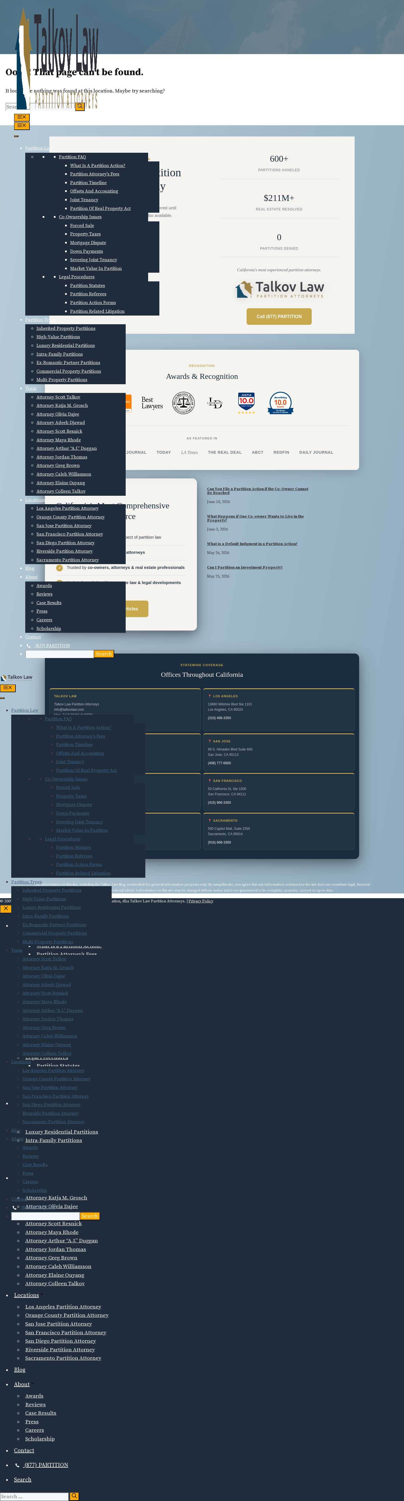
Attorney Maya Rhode (58, 440)
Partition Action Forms (93, 302)
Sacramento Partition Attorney (67, 560)
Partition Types (40, 320)
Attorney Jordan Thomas (61, 457)
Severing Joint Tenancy (93, 260)
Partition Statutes (87, 285)
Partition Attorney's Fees (94, 174)
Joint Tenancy (84, 200)
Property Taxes (85, 234)
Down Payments (86, 251)
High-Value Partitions (58, 337)
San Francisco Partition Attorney (69, 534)
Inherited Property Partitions (65, 328)
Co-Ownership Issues (80, 217)
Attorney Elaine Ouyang (60, 483)
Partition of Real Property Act (100, 208)
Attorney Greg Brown (58, 465)
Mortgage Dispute (88, 242)
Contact (33, 637)
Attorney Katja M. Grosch (62, 405)
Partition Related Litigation (97, 311)
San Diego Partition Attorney (65, 543)
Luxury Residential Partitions (65, 345)
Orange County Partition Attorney (70, 517)
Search (22, 1479)
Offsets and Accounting (94, 191)
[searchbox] (59, 654)
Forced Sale (82, 225)
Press (41, 611)
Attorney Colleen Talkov (61, 491)
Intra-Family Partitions (59, 354)
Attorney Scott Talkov (58, 397)
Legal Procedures (77, 277)
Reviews (44, 594)
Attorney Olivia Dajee (57, 414)
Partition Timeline (88, 183)
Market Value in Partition (96, 268)
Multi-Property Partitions (61, 380)
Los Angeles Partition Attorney (67, 508)
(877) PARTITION (47, 645)
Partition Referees (88, 294)
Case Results (48, 603)
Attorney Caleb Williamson (63, 474)
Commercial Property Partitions (68, 371)
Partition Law (38, 148)
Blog (30, 568)
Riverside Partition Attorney (64, 551)
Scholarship (48, 628)
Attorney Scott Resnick (59, 431)
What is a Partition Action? (97, 165)
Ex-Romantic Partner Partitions (68, 362)
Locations (35, 500)
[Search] (74, 1496)
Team (30, 388)
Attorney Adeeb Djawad (60, 422)
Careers (44, 620)
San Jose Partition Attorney (63, 526)
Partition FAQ (72, 157)
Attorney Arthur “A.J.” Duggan (66, 448)
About (31, 577)
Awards (44, 586)
